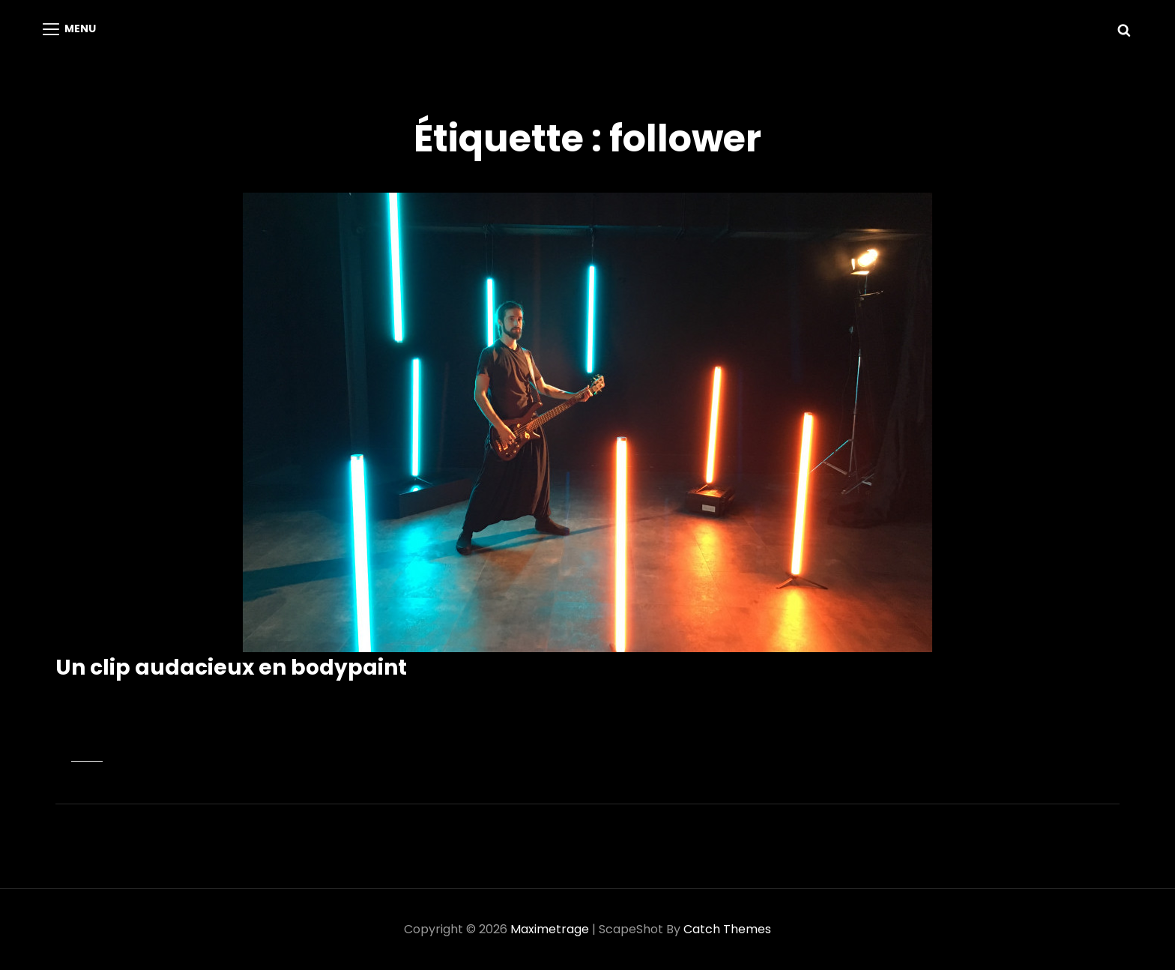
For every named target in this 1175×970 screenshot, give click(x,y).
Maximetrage (549, 929)
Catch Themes (727, 929)
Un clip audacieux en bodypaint (231, 667)
